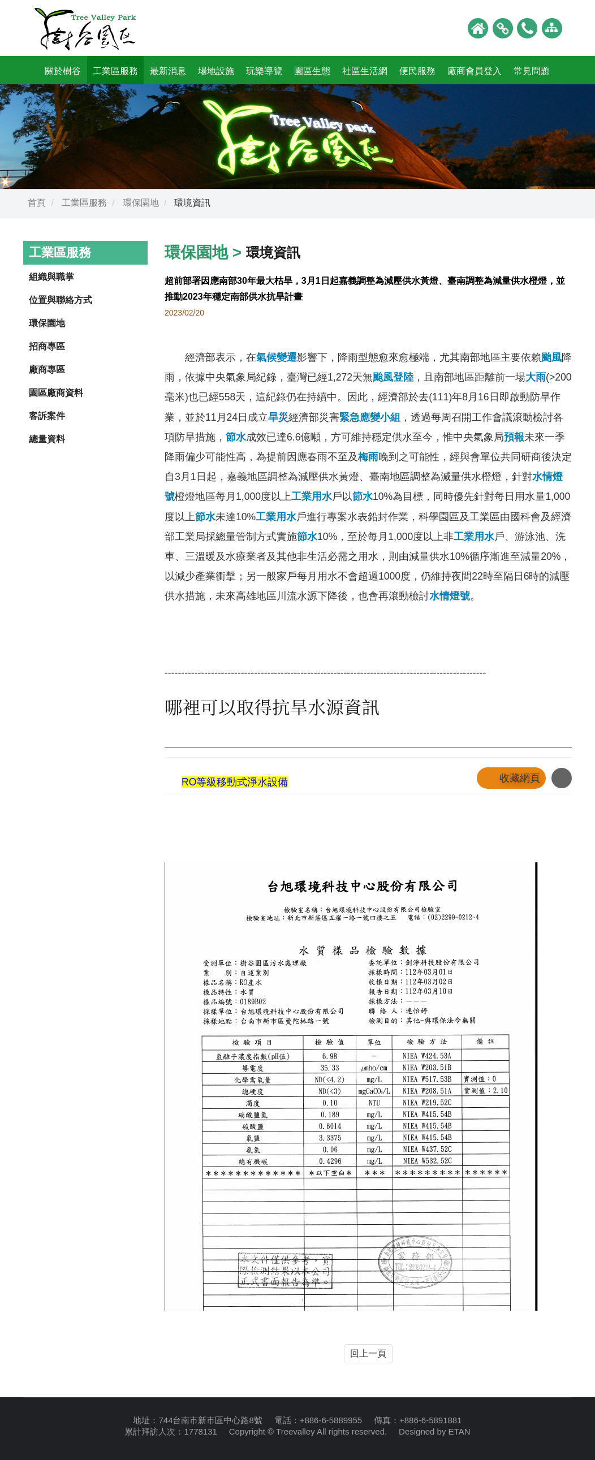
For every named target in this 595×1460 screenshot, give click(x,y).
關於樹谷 (63, 71)
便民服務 (417, 71)
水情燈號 (449, 596)
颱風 (551, 357)
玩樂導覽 (264, 71)
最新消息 (168, 71)
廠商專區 (47, 369)
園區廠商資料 (56, 393)
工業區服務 (115, 71)
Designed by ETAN (434, 1431)
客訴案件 (47, 416)
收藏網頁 (519, 778)
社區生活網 (364, 71)
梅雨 (368, 457)
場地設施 (216, 71)
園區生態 (312, 71)
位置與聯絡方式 (60, 300)
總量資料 (47, 439)
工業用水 (311, 496)
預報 (514, 437)
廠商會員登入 (474, 71)
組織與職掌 (51, 277)
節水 (236, 437)
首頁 (37, 203)
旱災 (278, 417)
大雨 (535, 377)
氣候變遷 (276, 357)
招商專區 (47, 346)
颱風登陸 (393, 377)
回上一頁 (368, 1353)
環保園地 (141, 203)
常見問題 (532, 71)
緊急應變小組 (369, 417)
